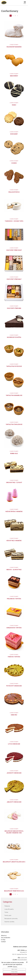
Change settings (14, 971)
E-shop (3, 940)
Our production (5, 937)
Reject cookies (14, 969)
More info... (15, 966)
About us (3, 935)
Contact (3, 942)
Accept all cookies (14, 974)
